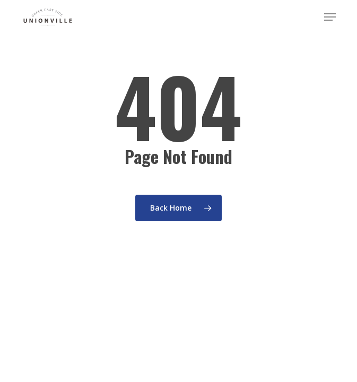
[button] (330, 17)
